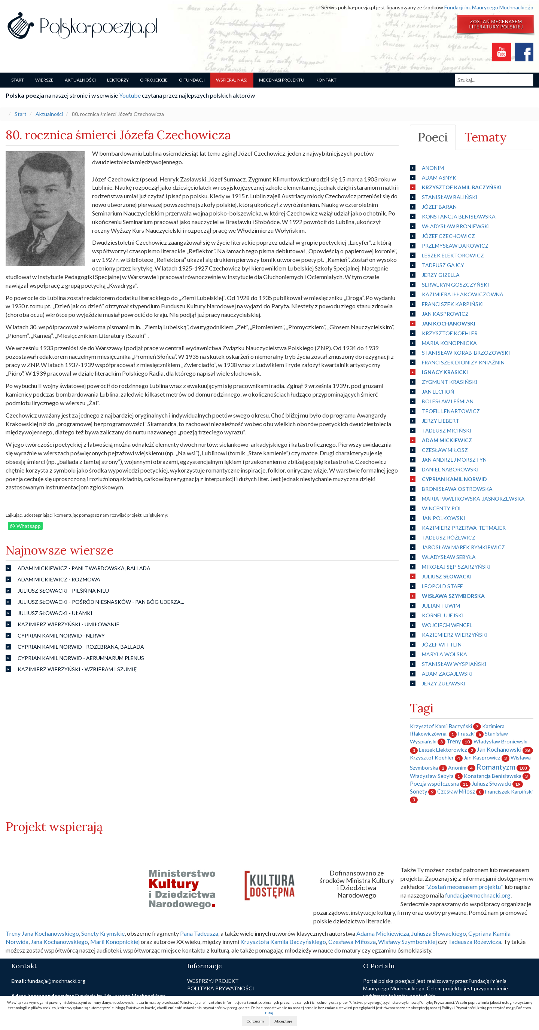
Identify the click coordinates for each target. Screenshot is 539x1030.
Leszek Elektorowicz (453, 255)
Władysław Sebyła (449, 557)
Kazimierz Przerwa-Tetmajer (464, 528)
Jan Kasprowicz (445, 314)
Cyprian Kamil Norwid (454, 479)
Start (17, 80)
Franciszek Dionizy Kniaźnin (463, 362)
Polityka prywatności (220, 988)
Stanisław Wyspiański (454, 664)
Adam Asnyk (439, 177)
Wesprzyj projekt (213, 981)
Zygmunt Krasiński (450, 382)
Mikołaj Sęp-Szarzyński (456, 566)
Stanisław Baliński (450, 197)
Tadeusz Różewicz (448, 537)
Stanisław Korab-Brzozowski (466, 352)
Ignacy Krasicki (445, 372)
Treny (454, 741)
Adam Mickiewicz (447, 440)
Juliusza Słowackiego (438, 933)
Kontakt (326, 80)
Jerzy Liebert (440, 421)
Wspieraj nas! (232, 80)
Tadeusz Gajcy (443, 265)
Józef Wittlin (442, 644)
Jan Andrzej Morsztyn (454, 459)
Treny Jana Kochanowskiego (42, 933)
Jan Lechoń (438, 391)
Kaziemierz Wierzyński (455, 635)
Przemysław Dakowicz (455, 245)
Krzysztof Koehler (450, 333)
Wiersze (44, 80)
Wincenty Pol (442, 508)
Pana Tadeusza (199, 933)
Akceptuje (283, 1021)
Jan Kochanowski (448, 323)
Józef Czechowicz (448, 236)
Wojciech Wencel (447, 625)
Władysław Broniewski (456, 226)
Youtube (130, 95)
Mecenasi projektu (281, 80)
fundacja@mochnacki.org (478, 895)
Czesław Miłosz (445, 450)
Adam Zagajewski (447, 673)
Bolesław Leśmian (447, 401)
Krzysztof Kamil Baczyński (462, 187)
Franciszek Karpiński (453, 304)
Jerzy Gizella (441, 275)
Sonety (418, 791)
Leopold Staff (442, 586)
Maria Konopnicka (449, 343)
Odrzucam (255, 1021)
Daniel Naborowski (450, 469)
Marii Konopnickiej (115, 941)
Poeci (433, 137)
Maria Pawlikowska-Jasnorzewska (473, 498)
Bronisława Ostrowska (457, 489)
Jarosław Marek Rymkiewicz (463, 547)
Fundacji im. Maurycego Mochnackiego (488, 7)
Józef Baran (439, 207)
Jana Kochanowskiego (59, 941)
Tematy (486, 137)
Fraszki (466, 733)
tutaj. (269, 1013)
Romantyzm (495, 766)
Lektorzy (118, 80)
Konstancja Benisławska (459, 216)
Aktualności (80, 80)
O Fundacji (192, 80)
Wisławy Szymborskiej (407, 941)
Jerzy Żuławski (444, 683)
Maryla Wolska (444, 654)
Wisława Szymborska (453, 596)
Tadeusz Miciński (447, 430)
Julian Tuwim (441, 605)
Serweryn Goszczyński (455, 284)
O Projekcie (154, 80)
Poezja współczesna (434, 783)
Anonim (433, 168)
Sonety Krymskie (103, 933)
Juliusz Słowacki (447, 576)
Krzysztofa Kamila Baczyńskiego (283, 941)
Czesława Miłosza (352, 941)
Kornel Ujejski (443, 615)
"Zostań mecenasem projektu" (464, 886)
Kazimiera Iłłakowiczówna (462, 294)
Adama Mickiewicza (382, 933)
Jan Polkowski (443, 518)
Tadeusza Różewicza (474, 941)
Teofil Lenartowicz (451, 411)
